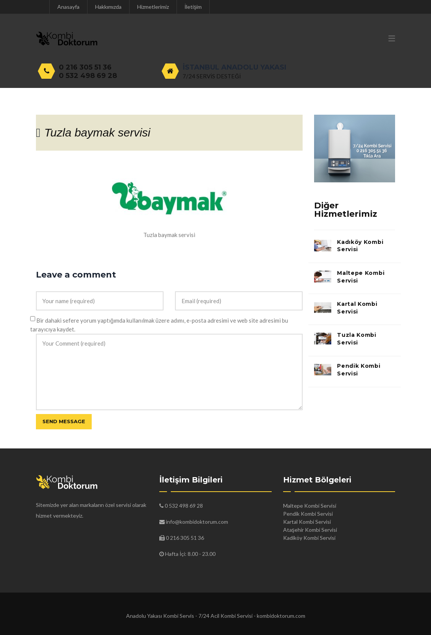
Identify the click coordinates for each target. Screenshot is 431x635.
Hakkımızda (108, 6)
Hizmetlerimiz (153, 6)
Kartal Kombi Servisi (357, 307)
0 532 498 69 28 (88, 75)
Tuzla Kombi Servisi (356, 338)
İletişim (193, 6)
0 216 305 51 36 (85, 67)
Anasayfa (68, 6)
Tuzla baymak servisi (97, 132)
